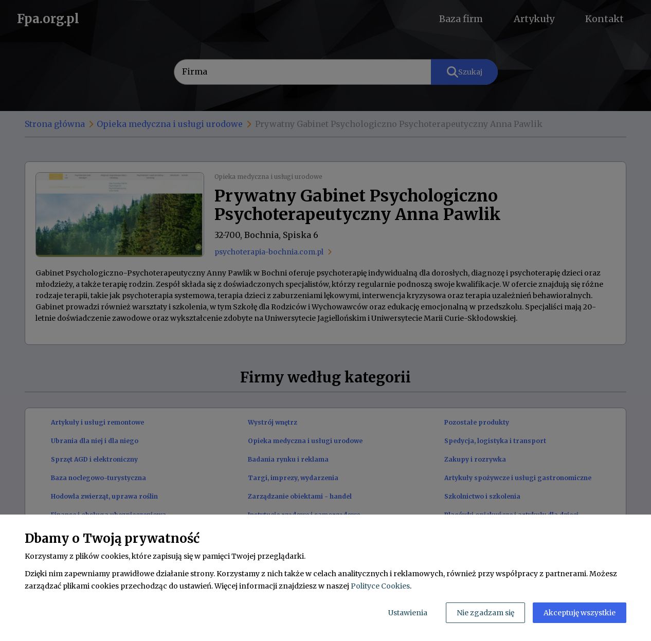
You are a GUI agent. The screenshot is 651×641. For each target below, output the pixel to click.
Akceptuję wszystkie (580, 612)
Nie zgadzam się (485, 612)
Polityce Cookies (380, 586)
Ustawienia (407, 612)
